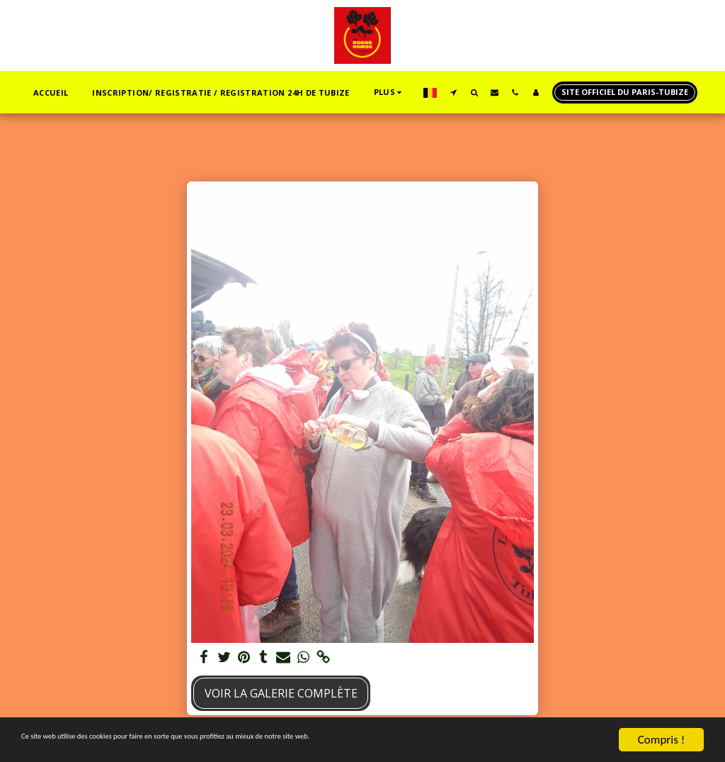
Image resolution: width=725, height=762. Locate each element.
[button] (453, 92)
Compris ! (661, 739)
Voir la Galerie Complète (281, 693)
